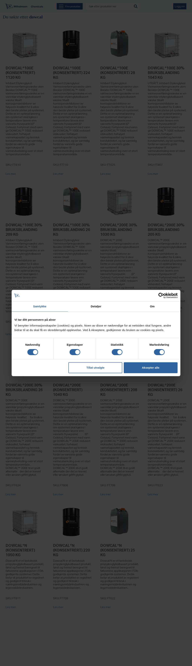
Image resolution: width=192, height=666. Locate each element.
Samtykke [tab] (39, 306)
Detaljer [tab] (96, 306)
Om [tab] (152, 306)
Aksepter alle (150, 367)
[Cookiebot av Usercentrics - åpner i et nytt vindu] (161, 295)
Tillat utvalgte (95, 367)
